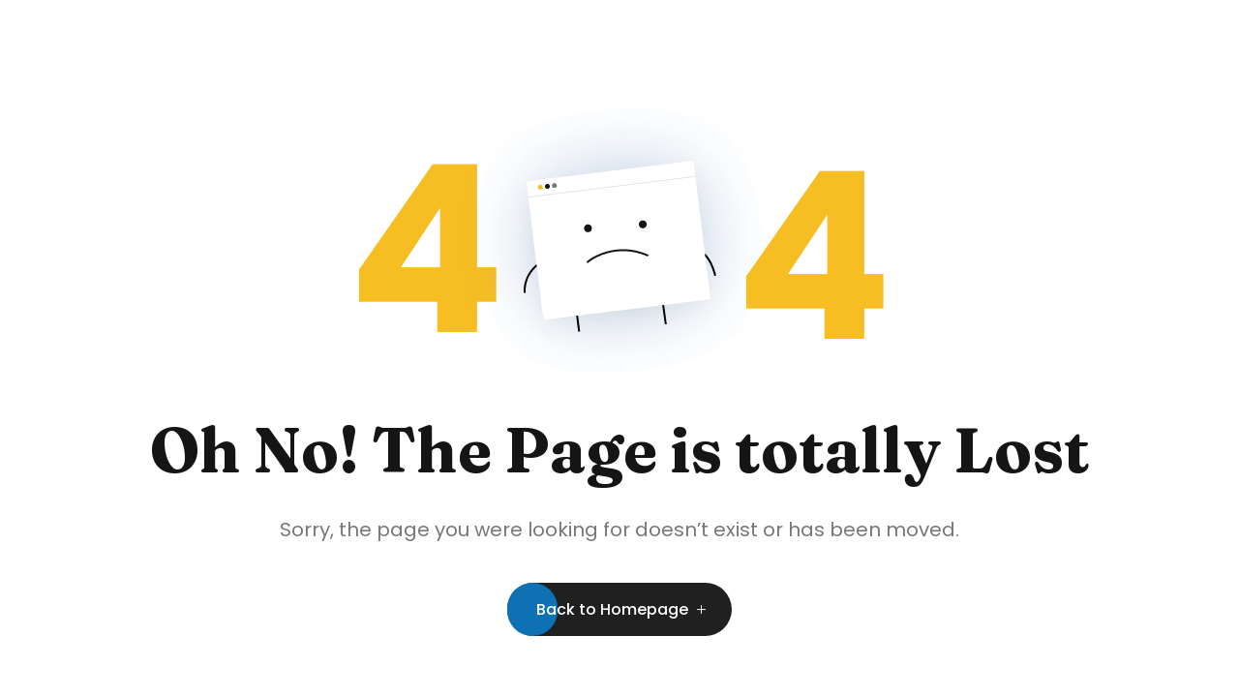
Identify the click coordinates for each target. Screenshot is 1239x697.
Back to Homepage (612, 609)
